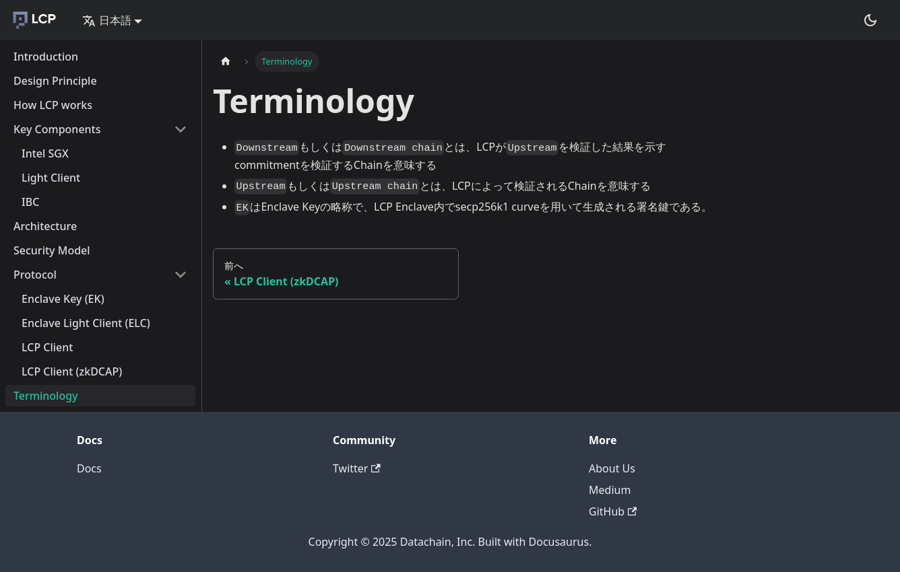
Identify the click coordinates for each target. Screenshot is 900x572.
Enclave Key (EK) (63, 298)
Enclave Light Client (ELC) (86, 323)
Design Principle (55, 80)
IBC (30, 201)
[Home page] (225, 61)
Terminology (45, 395)
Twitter (357, 468)
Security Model (51, 250)
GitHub (613, 511)
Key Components (57, 129)
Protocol (35, 274)
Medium (610, 489)
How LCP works (52, 105)
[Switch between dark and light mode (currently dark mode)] (870, 20)
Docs (89, 468)
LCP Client (47, 347)
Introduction (45, 56)
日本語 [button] (106, 20)
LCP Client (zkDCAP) (72, 371)
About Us (612, 468)
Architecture (45, 226)
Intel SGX (45, 153)
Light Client (51, 177)
